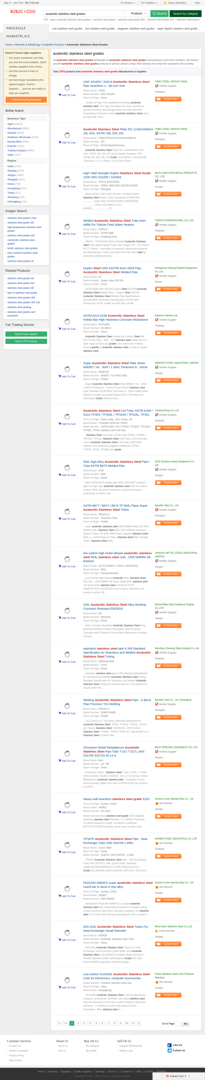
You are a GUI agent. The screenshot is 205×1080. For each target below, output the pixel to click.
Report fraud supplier (26, 334)
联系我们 (162, 1071)
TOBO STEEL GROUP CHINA (171, 81)
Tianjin (10, 192)
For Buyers (128, 2)
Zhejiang (12, 170)
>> (133, 1023)
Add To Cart (68, 95)
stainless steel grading (19, 307)
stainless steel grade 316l (20, 283)
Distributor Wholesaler (19, 137)
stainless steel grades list (20, 278)
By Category (92, 1046)
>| (139, 1023)
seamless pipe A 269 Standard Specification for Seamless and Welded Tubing (117, 652)
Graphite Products (53, 44)
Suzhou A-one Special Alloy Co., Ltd (174, 798)
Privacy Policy (16, 1055)
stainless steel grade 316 (20, 222)
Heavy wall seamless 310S (116, 799)
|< (59, 1023)
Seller (10, 155)
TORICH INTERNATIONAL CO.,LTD (174, 220)
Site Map (100, 1071)
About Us (62, 1041)
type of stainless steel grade (22, 292)
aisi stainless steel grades (100, 28)
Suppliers (65, 1071)
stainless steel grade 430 (20, 288)
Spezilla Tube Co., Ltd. (167, 505)
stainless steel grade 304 (131, 19)
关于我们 (149, 1071)
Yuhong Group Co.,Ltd (167, 410)
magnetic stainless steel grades (136, 28)
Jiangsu (11, 175)
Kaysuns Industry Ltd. (166, 315)
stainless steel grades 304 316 (23, 302)
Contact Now (171, 99)
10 (127, 1023)
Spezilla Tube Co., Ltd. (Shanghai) (173, 699)
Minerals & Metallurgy (27, 44)
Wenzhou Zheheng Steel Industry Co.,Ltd (177, 648)
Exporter (11, 146)
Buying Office (14, 141)
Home (8, 44)
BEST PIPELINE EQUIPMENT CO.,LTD (176, 747)
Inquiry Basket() (175, 2)
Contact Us (15, 1046)
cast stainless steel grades (67, 28)
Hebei (10, 166)
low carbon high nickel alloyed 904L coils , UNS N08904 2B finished (117, 557)
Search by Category (185, 13)
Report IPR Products (26, 341)
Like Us (177, 1045)
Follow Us (179, 1050)
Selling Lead (126, 1050)
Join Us (62, 1050)
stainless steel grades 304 (21, 297)
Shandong (12, 197)
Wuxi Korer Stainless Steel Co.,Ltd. (173, 926)
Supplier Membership (130, 1046)
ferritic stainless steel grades (22, 248)
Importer (11, 132)
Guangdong (13, 188)
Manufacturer (14, 128)
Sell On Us (124, 1041)
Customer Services (19, 1041)
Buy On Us (91, 1041)
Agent (10, 124)
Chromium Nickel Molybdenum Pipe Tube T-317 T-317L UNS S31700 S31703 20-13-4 (114, 751)
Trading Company (16, 150)
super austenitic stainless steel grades (70, 19)
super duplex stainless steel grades (177, 28)
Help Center (15, 1060)
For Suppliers (149, 2)
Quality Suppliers (83, 1071)
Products (52, 1071)
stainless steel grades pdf (20, 235)
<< (65, 1023)
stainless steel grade (104, 19)
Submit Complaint (18, 1050)
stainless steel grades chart (21, 218)
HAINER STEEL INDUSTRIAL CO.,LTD (176, 838)
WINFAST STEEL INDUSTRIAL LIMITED (177, 363)
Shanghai (12, 179)
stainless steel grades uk (20, 261)
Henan (10, 184)
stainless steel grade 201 (160, 19)
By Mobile (91, 1050)
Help (197, 2)
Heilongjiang (14, 201)
